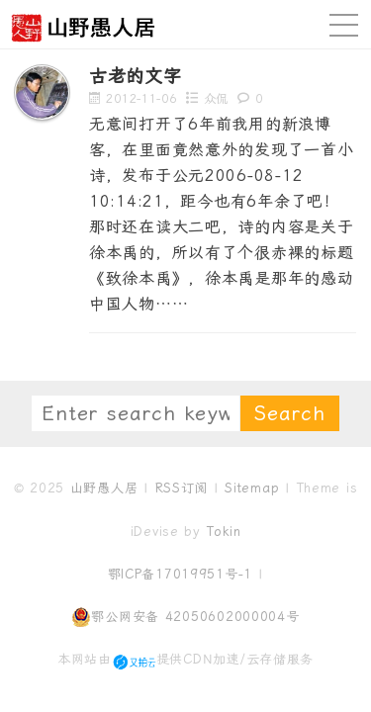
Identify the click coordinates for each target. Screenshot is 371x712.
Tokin (224, 531)
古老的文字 (135, 75)
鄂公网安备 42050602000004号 (185, 617)
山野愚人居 (104, 488)
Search (289, 413)
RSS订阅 (182, 488)
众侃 (216, 99)
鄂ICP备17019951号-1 (180, 574)
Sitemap (252, 488)
